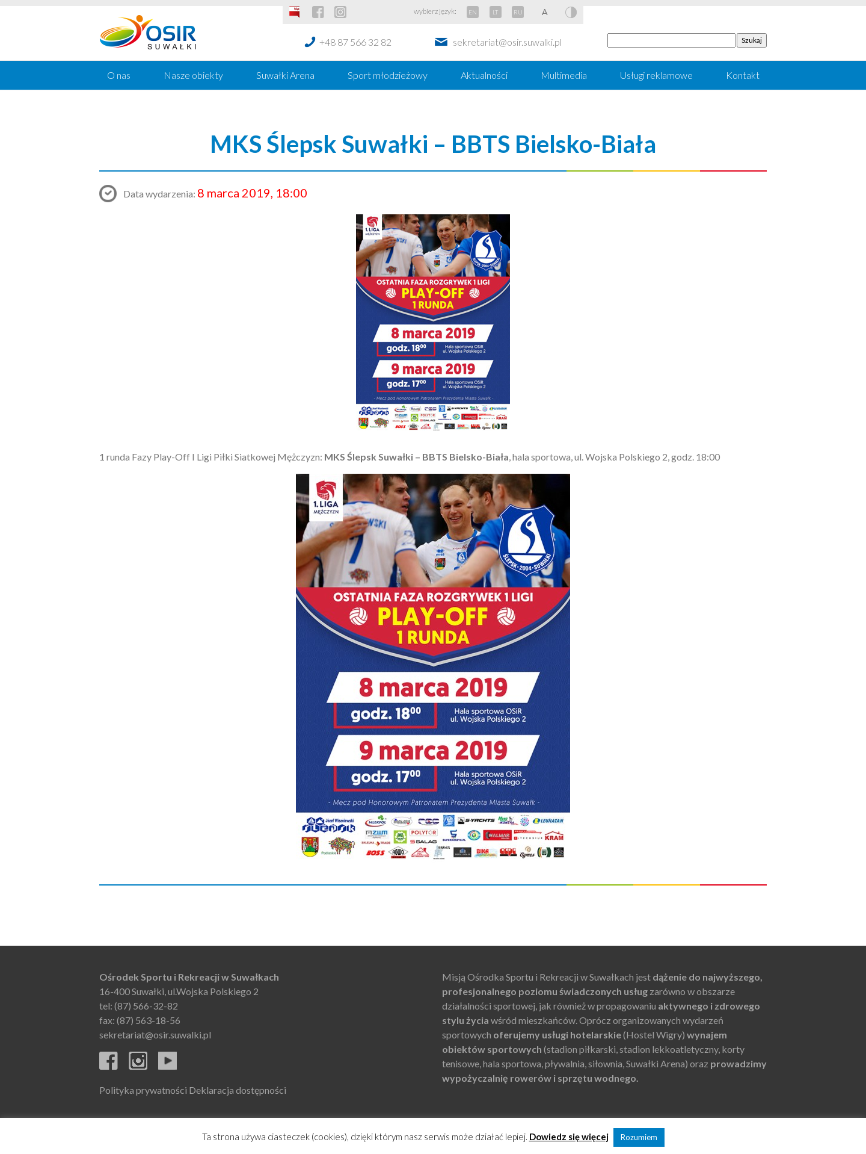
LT (495, 12)
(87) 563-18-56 (148, 1020)
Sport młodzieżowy (388, 75)
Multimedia (564, 75)
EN (472, 12)
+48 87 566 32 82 (355, 42)
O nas (119, 75)
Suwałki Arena (285, 75)
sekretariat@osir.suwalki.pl (507, 42)
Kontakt (743, 75)
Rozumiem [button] (639, 1137)
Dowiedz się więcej (569, 1136)
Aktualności (484, 75)
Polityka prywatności (143, 1090)
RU (518, 12)
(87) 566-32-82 (146, 1005)
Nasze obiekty (193, 75)
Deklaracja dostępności (237, 1090)
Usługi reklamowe (656, 75)
